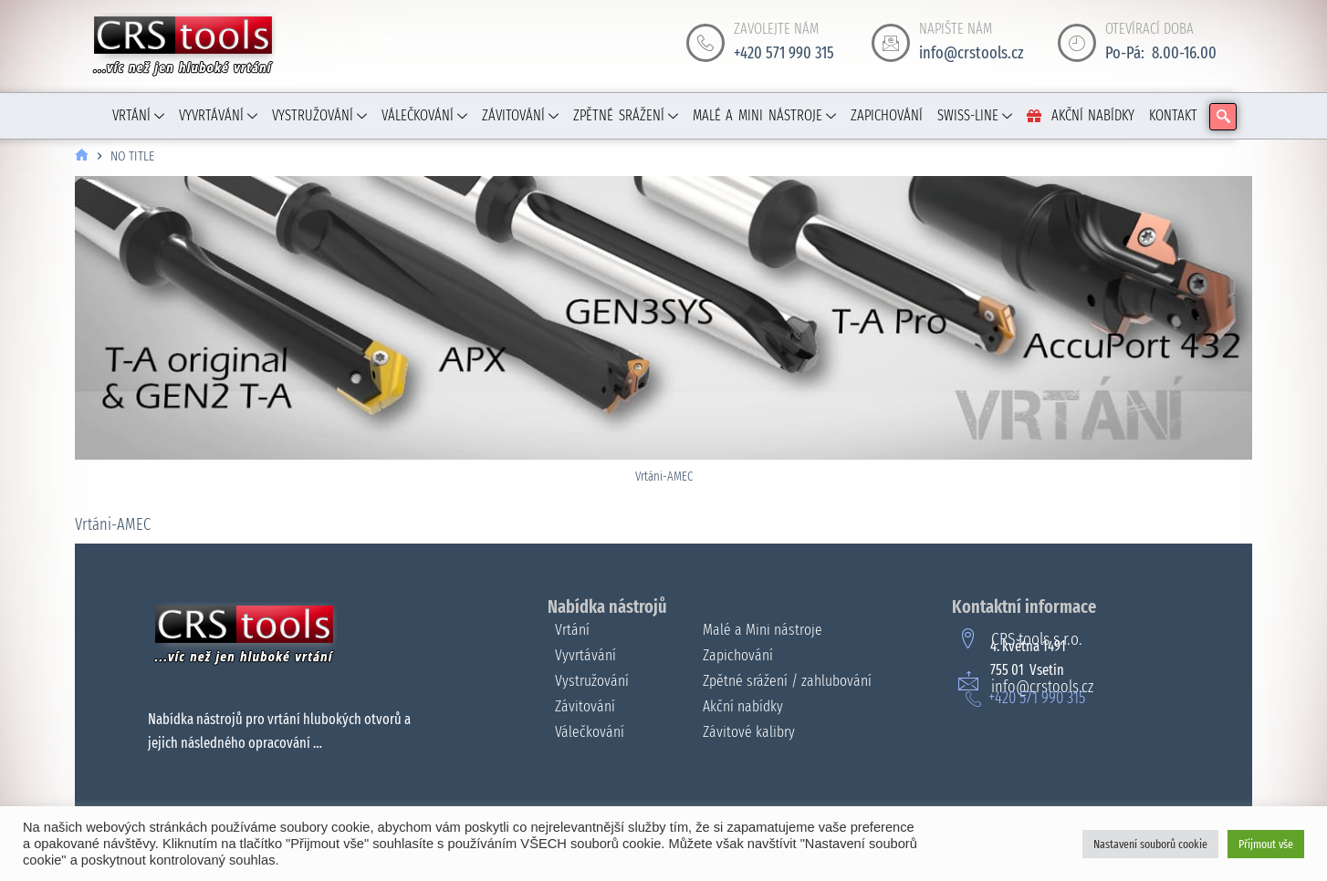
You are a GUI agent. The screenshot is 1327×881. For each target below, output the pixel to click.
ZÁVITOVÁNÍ (520, 115)
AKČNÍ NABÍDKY (1081, 115)
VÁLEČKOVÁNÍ (424, 115)
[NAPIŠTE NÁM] (891, 43)
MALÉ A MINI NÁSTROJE (764, 115)
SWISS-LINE (974, 115)
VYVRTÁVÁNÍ (218, 115)
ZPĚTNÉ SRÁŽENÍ (625, 115)
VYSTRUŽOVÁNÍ (319, 115)
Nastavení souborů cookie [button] (1150, 844)
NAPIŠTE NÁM (955, 28)
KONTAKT (1173, 115)
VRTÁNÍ (138, 115)
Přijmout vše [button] (1265, 844)
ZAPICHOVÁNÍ (887, 115)
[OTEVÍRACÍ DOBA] (1077, 43)
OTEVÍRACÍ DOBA (1149, 28)
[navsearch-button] (1223, 116)
